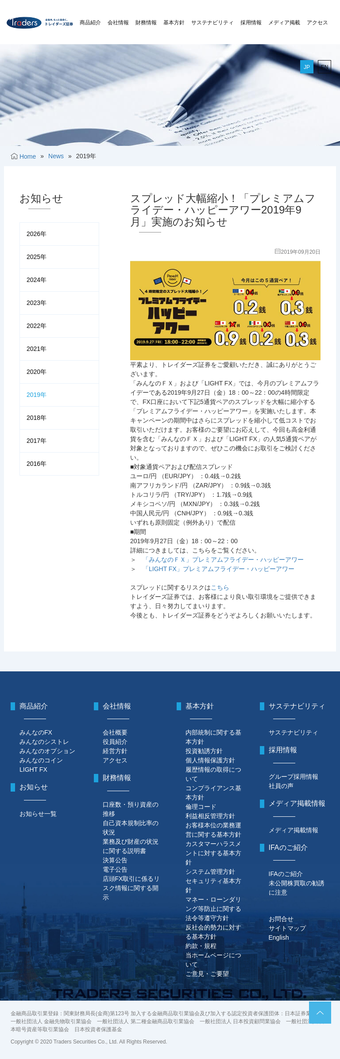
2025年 (36, 256)
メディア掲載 (284, 22)
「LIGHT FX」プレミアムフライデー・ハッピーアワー (218, 568)
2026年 (36, 233)
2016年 (36, 463)
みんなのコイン (41, 760)
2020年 (36, 371)
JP (307, 67)
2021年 (36, 348)
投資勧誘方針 (204, 750)
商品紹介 (90, 22)
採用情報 (251, 22)
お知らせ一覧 (38, 813)
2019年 (36, 394)
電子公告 (115, 869)
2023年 (36, 302)
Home (27, 156)
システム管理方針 (210, 871)
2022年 (36, 325)
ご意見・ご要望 (207, 973)
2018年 (36, 417)
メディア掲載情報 (293, 830)
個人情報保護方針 (210, 760)
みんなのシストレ (44, 741)
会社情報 (118, 22)
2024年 (36, 279)
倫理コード (200, 806)
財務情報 (146, 22)
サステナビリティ (212, 22)
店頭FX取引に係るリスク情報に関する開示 (131, 888)
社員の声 (281, 785)
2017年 (36, 440)
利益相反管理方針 (210, 815)
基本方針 (174, 22)
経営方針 (115, 750)
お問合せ (281, 918)
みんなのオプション (47, 750)
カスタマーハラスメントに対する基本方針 (213, 853)
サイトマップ (287, 928)
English (279, 937)
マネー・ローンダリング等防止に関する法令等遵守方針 (213, 909)
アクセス (317, 22)
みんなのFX (35, 732)
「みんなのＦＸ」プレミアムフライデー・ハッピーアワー (223, 559)
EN (324, 67)
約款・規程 (200, 945)
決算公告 (115, 860)
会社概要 (115, 732)
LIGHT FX (33, 769)
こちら (220, 587)
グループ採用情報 (293, 776)
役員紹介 (115, 741)
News (56, 156)
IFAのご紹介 (286, 873)
